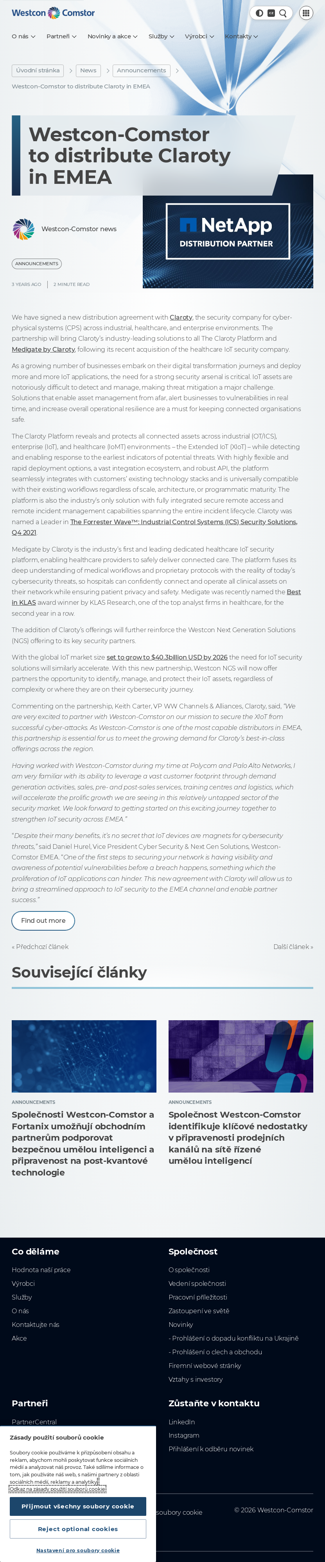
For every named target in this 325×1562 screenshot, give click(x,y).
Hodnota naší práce (41, 1270)
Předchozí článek (42, 947)
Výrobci (23, 1283)
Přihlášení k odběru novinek (211, 1449)
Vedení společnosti (197, 1283)
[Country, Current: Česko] (271, 13)
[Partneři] (61, 36)
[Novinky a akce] (112, 36)
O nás (20, 1311)
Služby (22, 1297)
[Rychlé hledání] (283, 13)
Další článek (291, 947)
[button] (259, 13)
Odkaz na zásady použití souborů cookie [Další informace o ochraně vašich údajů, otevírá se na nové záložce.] (57, 1489)
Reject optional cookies (78, 1529)
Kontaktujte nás (35, 1324)
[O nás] (23, 36)
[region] (78, 1493)
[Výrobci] (199, 36)
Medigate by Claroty (43, 349)
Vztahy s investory (196, 1379)
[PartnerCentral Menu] (306, 13)
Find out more (43, 920)
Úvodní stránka (37, 70)
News (88, 70)
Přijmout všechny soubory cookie (78, 1506)
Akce (19, 1338)
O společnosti (189, 1270)
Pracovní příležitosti (198, 1297)
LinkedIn (182, 1422)
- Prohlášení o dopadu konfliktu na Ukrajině (234, 1338)
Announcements (141, 70)
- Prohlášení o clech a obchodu (215, 1352)
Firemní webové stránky (205, 1366)
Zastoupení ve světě (199, 1311)
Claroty (181, 317)
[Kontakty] (241, 36)
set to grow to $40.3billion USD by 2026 (167, 657)
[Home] (53, 13)
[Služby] (161, 36)
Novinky (181, 1324)
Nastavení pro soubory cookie (78, 1550)
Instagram (184, 1435)
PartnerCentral (34, 1422)
